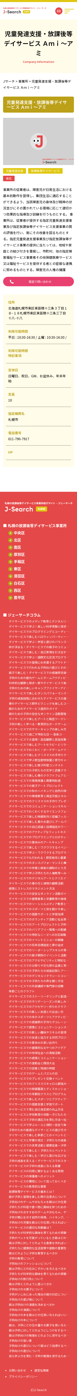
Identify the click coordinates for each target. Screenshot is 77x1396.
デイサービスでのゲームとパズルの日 (33, 1073)
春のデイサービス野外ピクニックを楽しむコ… (39, 704)
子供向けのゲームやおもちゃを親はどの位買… (39, 1202)
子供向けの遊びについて (24, 1351)
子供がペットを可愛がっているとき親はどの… (39, 1238)
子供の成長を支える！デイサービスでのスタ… (39, 1161)
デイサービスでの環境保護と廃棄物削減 (35, 781)
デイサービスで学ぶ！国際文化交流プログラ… (39, 657)
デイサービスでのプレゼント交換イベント (36, 1079)
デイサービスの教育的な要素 (27, 1186)
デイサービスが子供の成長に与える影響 (35, 1166)
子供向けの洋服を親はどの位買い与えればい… (39, 1222)
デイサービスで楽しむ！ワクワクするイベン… (39, 847)
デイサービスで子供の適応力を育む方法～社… (39, 1120)
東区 (9, 178)
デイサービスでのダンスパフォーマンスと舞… (39, 863)
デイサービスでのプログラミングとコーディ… (39, 632)
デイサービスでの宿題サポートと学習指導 (36, 914)
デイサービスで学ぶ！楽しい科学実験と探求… (39, 626)
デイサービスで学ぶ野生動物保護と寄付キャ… (39, 760)
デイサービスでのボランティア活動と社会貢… (39, 919)
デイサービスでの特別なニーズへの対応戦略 (37, 935)
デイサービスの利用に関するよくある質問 (36, 1171)
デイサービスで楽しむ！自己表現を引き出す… (39, 652)
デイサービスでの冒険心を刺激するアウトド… (39, 662)
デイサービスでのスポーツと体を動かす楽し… (39, 909)
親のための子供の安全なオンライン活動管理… (39, 714)
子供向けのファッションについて (30, 1264)
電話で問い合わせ (40, 281)
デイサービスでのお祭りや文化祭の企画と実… (39, 966)
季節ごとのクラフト (22, 991)
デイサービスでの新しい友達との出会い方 (36, 1012)
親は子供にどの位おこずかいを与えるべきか (37, 1269)
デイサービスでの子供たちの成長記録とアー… (39, 971)
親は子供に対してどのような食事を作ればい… (39, 1243)
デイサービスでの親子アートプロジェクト (36, 786)
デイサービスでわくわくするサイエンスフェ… (39, 811)
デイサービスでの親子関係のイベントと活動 (37, 955)
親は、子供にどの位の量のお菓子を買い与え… (39, 1325)
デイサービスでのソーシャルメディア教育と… (39, 904)
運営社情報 (41, 1370)
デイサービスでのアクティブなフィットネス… (39, 832)
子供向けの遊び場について (26, 1299)
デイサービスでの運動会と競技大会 (32, 1063)
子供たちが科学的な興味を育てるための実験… (39, 1233)
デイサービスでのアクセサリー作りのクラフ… (39, 1007)
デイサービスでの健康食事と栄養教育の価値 (37, 899)
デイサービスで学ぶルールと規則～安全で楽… (39, 1125)
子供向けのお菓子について (26, 1289)
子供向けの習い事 (20, 1341)
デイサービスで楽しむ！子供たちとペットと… (39, 1150)
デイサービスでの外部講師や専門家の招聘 (36, 986)
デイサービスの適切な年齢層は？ (30, 1228)
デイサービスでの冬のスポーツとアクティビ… (39, 1017)
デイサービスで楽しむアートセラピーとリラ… (39, 745)
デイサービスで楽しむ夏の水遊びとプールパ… (39, 822)
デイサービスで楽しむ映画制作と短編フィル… (39, 817)
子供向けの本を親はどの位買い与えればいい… (39, 1315)
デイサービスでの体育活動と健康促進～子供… (39, 1145)
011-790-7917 (18, 438)
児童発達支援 (14, 171)
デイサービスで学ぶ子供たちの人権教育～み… (39, 873)
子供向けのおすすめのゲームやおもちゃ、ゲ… (39, 1212)
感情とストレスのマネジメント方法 (32, 888)
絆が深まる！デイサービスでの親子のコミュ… (39, 647)
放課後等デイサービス (45, 171)
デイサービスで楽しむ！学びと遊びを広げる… (39, 1156)
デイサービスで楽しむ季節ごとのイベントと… (39, 1135)
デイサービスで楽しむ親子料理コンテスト (36, 765)
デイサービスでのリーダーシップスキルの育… (39, 950)
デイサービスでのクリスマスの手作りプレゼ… (39, 801)
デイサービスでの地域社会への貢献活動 (35, 1053)
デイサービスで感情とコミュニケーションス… (39, 1027)
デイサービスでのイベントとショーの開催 (36, 940)
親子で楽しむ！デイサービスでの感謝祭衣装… (39, 673)
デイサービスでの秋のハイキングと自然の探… (39, 791)
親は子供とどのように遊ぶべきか (30, 1284)
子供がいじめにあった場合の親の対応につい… (39, 1294)
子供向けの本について (23, 1320)
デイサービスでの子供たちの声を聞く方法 (36, 981)
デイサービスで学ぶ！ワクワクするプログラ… (39, 852)
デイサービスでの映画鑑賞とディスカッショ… (39, 1089)
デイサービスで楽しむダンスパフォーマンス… (39, 693)
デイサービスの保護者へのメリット (32, 1176)
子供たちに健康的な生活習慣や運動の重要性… (39, 1248)
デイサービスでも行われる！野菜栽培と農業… (39, 858)
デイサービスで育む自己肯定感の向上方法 (36, 1109)
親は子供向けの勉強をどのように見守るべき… (39, 1335)
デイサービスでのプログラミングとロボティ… (39, 837)
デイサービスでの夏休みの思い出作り (33, 1043)
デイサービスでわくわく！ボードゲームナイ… (39, 750)
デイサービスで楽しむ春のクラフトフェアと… (39, 775)
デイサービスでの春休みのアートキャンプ (36, 842)
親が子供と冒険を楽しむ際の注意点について (37, 1197)
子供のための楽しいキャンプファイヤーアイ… (39, 688)
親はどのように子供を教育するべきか (33, 1253)
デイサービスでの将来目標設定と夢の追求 (36, 945)
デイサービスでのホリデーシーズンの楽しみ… (39, 1001)
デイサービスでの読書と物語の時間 (32, 1068)
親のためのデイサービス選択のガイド (33, 709)
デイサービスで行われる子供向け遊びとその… (39, 668)
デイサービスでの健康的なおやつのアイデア (37, 1048)
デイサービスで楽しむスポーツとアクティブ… (39, 1099)
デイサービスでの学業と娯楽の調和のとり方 (37, 868)
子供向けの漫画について (24, 1310)
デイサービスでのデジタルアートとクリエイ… (39, 878)
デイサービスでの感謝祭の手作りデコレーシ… (39, 1022)
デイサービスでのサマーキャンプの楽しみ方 (37, 729)
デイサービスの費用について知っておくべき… (39, 1181)
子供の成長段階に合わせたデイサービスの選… (39, 698)
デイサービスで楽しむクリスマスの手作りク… (39, 755)
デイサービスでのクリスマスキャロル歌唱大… (39, 1084)
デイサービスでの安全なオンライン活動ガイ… (39, 894)
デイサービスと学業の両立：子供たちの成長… (39, 1140)
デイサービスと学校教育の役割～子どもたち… (39, 1115)
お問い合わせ (17, 1370)
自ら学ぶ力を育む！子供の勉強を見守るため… (39, 1356)
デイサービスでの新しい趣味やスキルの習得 (37, 1032)
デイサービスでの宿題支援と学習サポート (36, 1104)
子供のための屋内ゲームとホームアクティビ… (39, 678)
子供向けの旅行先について (26, 1279)
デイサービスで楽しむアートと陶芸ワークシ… (39, 719)
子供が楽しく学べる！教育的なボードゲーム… (39, 724)
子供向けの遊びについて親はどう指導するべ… (39, 1346)
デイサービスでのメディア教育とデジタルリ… (39, 621)
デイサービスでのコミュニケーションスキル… (39, 806)
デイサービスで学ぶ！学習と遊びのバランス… (39, 642)
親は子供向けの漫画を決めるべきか (32, 1305)
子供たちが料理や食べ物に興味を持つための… (39, 1207)
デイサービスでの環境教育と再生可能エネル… (39, 796)
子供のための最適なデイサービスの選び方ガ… (39, 1130)
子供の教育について (22, 1258)
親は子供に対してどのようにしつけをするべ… (39, 1330)
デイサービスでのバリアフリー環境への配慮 (37, 930)
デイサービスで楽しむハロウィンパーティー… (39, 637)
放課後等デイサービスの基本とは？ (32, 1192)
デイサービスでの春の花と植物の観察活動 (36, 883)
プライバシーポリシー (23, 1376)
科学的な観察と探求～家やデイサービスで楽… (39, 683)
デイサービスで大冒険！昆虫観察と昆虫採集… (39, 739)
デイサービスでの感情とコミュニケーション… (39, 1058)
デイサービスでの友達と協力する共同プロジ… (39, 1037)
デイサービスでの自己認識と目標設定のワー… (39, 827)
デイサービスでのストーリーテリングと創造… (39, 996)
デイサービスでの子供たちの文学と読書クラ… (39, 770)
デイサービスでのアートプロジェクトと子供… (39, 924)
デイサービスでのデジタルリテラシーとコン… (39, 976)
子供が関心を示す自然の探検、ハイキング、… (39, 1217)
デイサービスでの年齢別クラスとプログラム (37, 1094)
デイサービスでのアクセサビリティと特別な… (39, 960)
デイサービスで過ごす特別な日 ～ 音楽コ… (37, 734)
